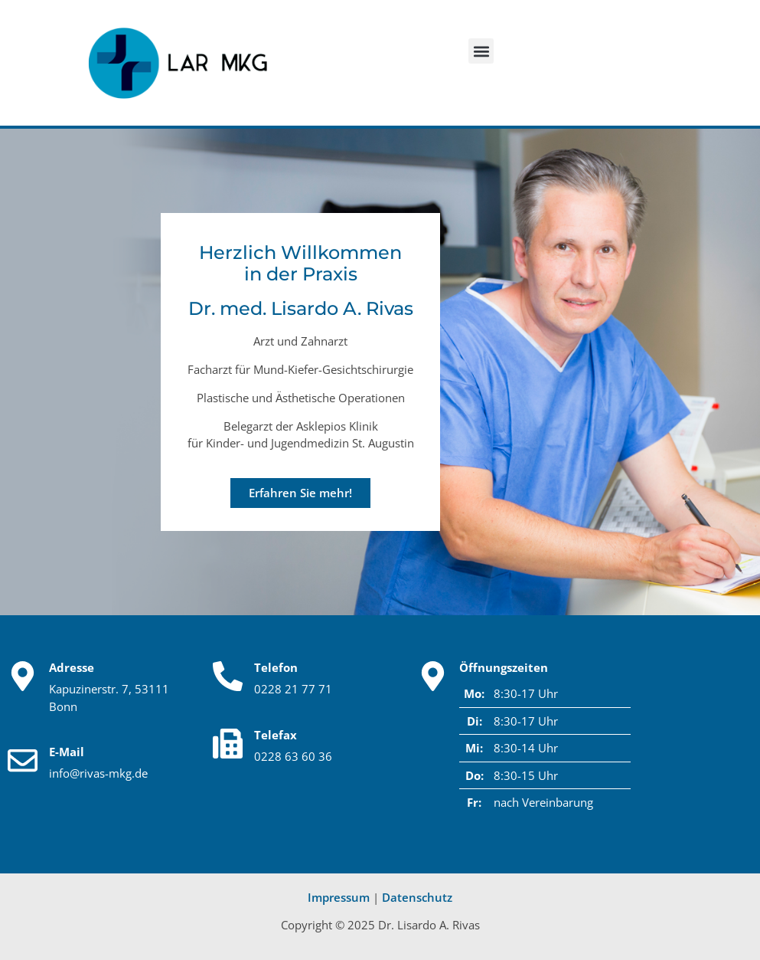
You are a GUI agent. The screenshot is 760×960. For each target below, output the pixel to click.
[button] (481, 51)
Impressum (339, 897)
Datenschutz (417, 897)
